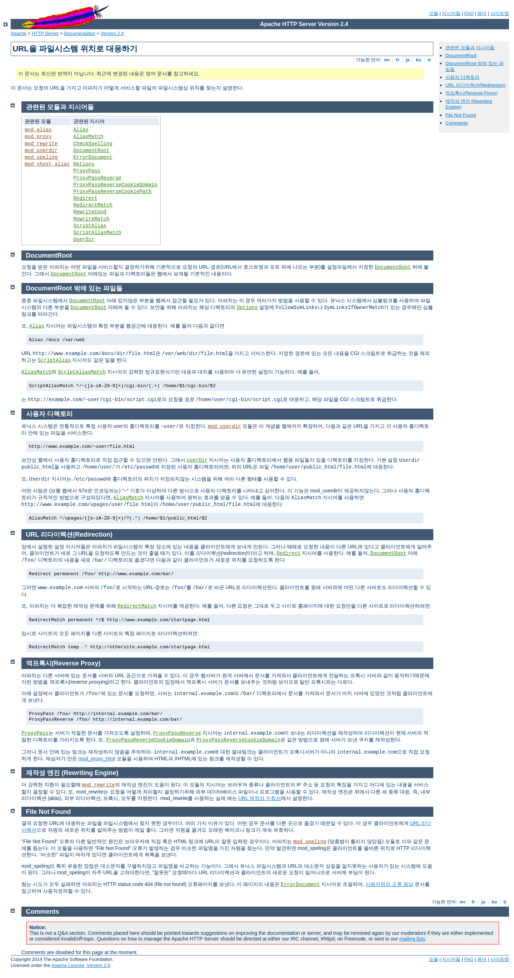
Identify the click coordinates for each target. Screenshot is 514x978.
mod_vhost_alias (47, 164)
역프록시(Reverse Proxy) (471, 93)
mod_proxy (38, 137)
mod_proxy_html (96, 758)
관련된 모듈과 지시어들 (469, 47)
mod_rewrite (41, 144)
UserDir (84, 239)
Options (84, 164)
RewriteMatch (92, 219)
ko (419, 59)
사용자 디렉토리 (462, 77)
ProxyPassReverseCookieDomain (115, 185)
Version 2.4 (112, 33)
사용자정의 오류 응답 (389, 884)
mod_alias (38, 130)
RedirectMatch (93, 205)
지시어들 (451, 13)
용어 (482, 13)
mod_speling (41, 157)
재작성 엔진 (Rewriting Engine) (72, 772)
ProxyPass (87, 171)
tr (430, 59)
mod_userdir (41, 150)
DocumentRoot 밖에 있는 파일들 (74, 288)
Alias (81, 130)
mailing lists (412, 939)
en (387, 59)
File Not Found (460, 115)
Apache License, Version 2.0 (80, 965)
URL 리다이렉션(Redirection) (475, 85)
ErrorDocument (93, 157)
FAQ (469, 13)
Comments (456, 123)
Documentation (79, 33)
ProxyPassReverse (97, 178)
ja (407, 59)
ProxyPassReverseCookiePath (112, 191)
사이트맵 (499, 13)
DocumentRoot (461, 55)
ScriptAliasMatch (97, 232)
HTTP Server (45, 33)
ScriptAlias (90, 226)
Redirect (85, 198)
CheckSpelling (93, 144)
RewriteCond (90, 212)
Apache (18, 33)
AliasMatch (89, 137)
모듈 (433, 13)
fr (398, 59)
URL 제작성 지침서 (259, 798)
